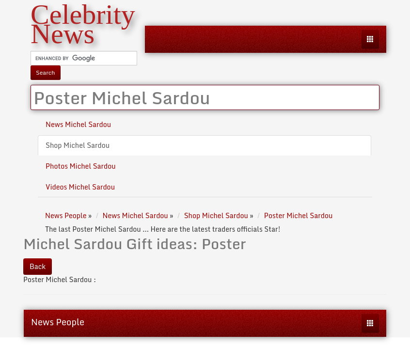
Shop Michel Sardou (78, 145)
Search (45, 72)
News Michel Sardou (78, 124)
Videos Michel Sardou (80, 186)
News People (57, 322)
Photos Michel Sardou (81, 166)
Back (38, 266)
